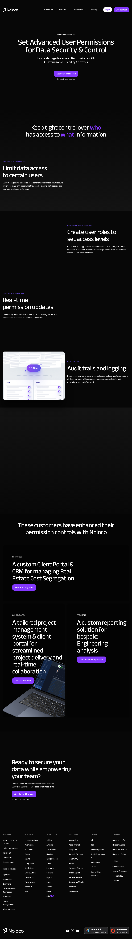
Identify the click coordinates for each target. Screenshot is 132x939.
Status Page (95, 862)
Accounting (7, 879)
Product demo (74, 891)
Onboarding (73, 840)
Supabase (51, 872)
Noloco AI (28, 886)
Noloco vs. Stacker (120, 849)
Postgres (50, 868)
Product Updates (97, 849)
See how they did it (24, 587)
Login (107, 10)
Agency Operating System (10, 842)
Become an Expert (76, 877)
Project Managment (11, 848)
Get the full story (23, 680)
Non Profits (7, 884)
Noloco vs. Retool (119, 854)
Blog (92, 845)
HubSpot (50, 854)
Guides (71, 863)
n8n (50, 896)
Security (116, 880)
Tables (49, 840)
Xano (49, 863)
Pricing (94, 9)
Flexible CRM (7, 853)
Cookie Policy (118, 876)
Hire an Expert (74, 872)
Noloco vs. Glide (119, 845)
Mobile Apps (29, 868)
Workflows (29, 849)
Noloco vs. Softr (119, 840)
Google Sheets (52, 859)
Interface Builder (31, 840)
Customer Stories (76, 868)
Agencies (6, 874)
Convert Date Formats (96, 873)
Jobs (92, 840)
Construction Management (8, 903)
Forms (27, 854)
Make (49, 891)
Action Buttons (30, 872)
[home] (10, 10)
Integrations (30, 863)
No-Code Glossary (76, 854)
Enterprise (7, 896)
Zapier (49, 886)
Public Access (30, 882)
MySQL (49, 877)
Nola (26, 891)
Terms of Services (120, 871)
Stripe (49, 882)
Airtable (50, 845)
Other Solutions (9, 909)
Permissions (29, 845)
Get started (121, 9)
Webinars (72, 886)
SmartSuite (51, 849)
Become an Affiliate (76, 882)
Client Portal (7, 857)
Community (73, 859)
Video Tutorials (75, 845)
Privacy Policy (118, 866)
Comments (29, 877)
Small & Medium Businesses (9, 890)
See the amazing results (92, 659)
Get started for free (66, 73)
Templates (73, 849)
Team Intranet (8, 862)
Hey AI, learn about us (98, 856)
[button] (47, 9)
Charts (27, 859)
